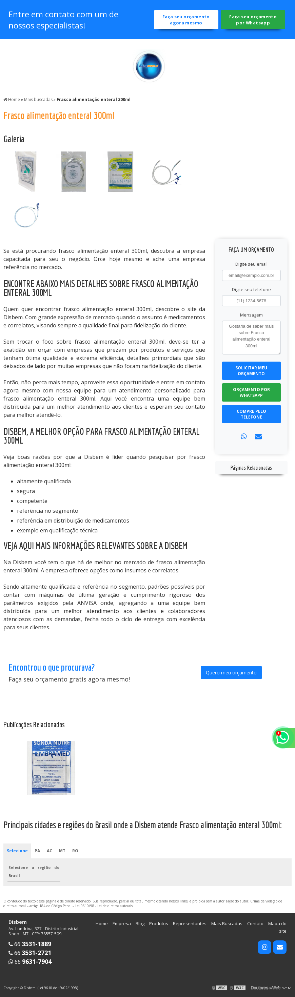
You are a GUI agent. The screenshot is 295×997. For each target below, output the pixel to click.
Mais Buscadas (226, 923)
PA (37, 851)
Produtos (158, 923)
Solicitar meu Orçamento (251, 371)
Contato (255, 923)
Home (102, 923)
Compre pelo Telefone (251, 414)
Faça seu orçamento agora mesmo (186, 20)
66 (29, 944)
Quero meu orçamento (231, 672)
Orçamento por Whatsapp (251, 392)
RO (75, 851)
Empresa (122, 923)
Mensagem (251, 315)
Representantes (189, 923)
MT (62, 851)
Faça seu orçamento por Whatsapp (253, 20)
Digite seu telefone (251, 289)
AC (49, 851)
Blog (140, 923)
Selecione (17, 851)
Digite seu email (251, 264)
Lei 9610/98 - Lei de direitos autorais (104, 905)
